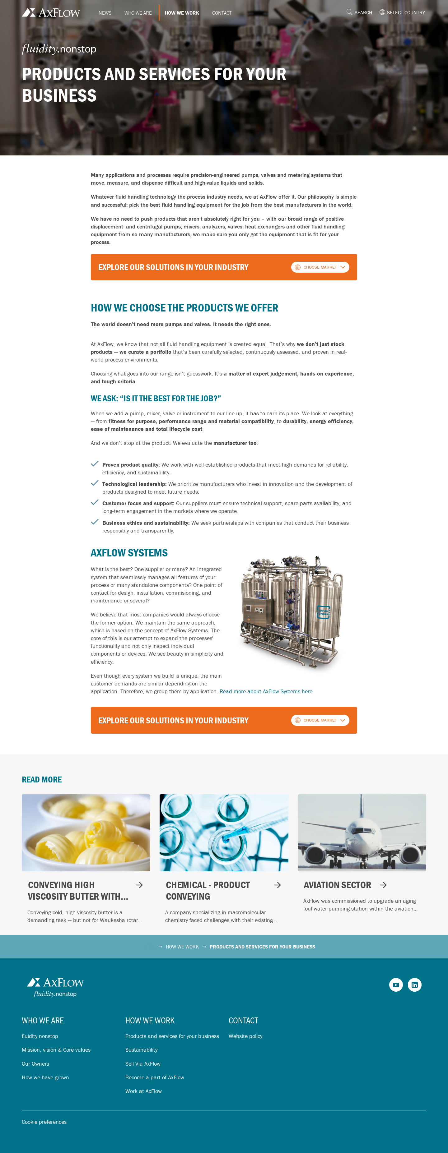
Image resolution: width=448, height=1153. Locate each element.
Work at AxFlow (143, 1091)
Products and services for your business (172, 1036)
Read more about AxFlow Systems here (266, 691)
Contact (222, 13)
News (105, 13)
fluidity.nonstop (40, 1036)
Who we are (138, 13)
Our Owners (35, 1063)
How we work (182, 13)
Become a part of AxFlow (154, 1077)
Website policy (245, 1036)
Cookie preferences (44, 1121)
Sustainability (141, 1049)
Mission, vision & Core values (56, 1049)
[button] (361, 12)
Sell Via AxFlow (143, 1063)
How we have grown (45, 1077)
